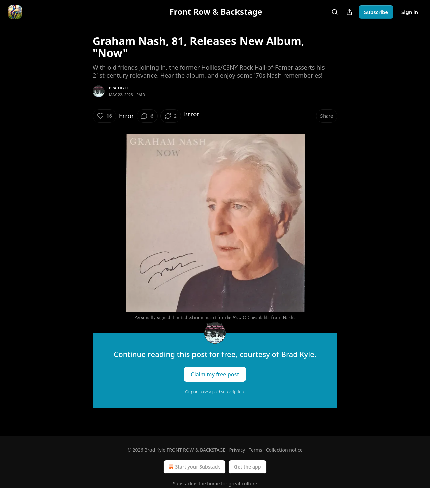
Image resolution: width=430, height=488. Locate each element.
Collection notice (284, 450)
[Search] (334, 12)
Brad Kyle (119, 87)
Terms (255, 450)
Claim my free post (215, 374)
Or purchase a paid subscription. (215, 392)
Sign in (409, 12)
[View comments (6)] (147, 116)
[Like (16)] (104, 116)
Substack (183, 483)
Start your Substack (194, 467)
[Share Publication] (349, 12)
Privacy (237, 450)
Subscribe (376, 12)
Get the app (247, 466)
